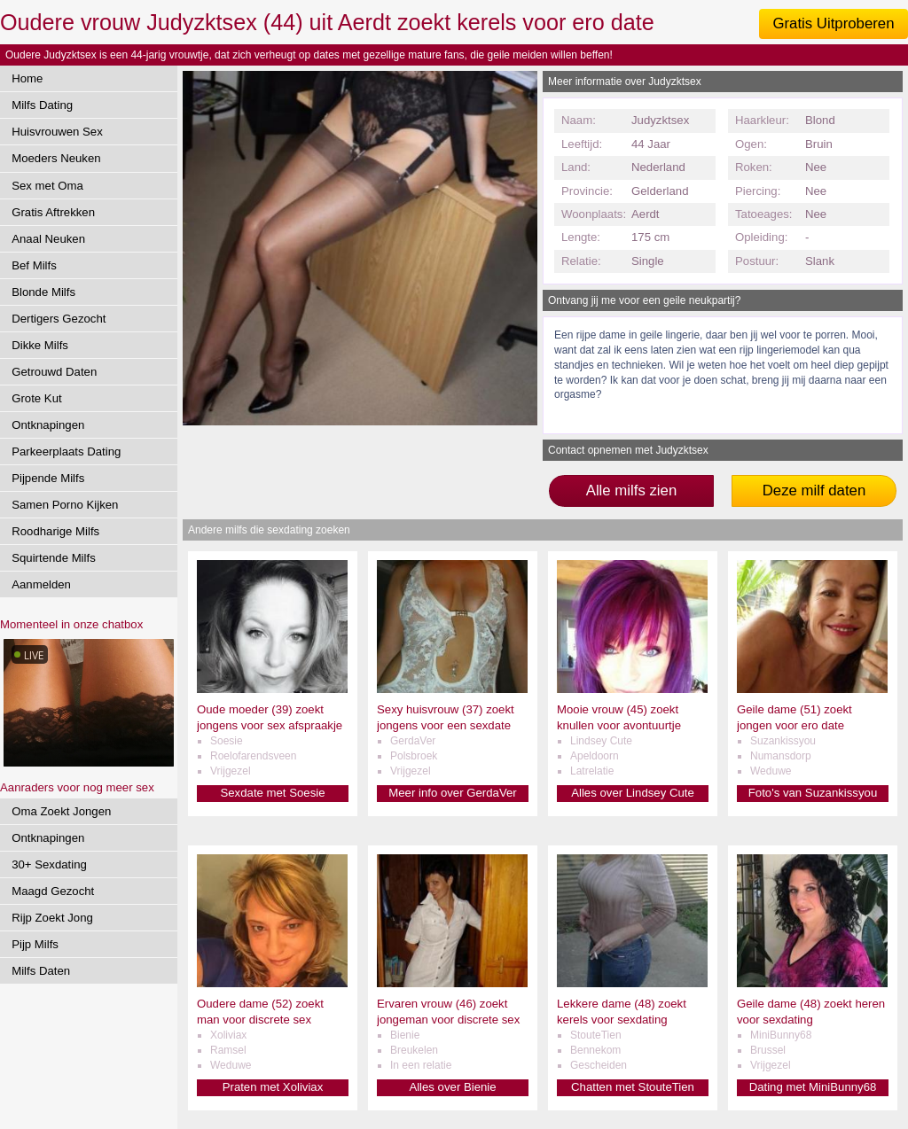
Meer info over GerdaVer (452, 792)
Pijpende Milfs (48, 478)
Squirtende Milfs (54, 557)
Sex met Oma (47, 185)
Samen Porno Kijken (65, 504)
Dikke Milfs (40, 345)
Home (27, 78)
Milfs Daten (41, 970)
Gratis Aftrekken (53, 212)
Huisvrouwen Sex (57, 131)
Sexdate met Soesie (272, 792)
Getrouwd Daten (54, 371)
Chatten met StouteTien (632, 1087)
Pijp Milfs (35, 944)
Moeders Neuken (56, 158)
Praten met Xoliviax (273, 1087)
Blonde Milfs (43, 292)
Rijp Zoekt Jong (52, 917)
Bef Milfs (34, 265)
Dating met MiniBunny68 (813, 1087)
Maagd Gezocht (53, 891)
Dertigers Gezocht (59, 318)
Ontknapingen (48, 425)
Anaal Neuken (48, 238)
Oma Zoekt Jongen (61, 811)
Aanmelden (41, 584)
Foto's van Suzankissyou (812, 792)
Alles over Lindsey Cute (632, 792)
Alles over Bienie (452, 1087)
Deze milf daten (814, 490)
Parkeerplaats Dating (66, 451)
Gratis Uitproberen (833, 23)
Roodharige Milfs (55, 531)
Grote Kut (36, 398)
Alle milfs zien (631, 490)
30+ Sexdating (49, 864)
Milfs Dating (42, 105)
